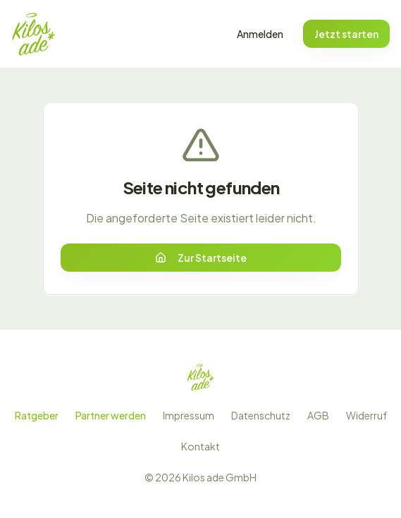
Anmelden (260, 33)
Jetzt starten (346, 33)
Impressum (188, 415)
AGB (318, 415)
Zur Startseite (201, 257)
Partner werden (110, 415)
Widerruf (366, 415)
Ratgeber (36, 415)
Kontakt (200, 446)
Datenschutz (260, 415)
